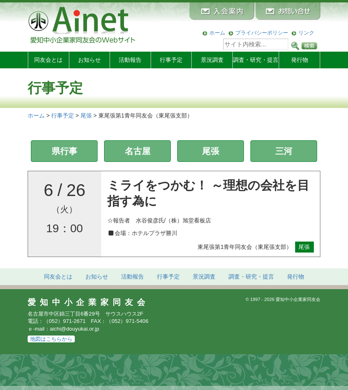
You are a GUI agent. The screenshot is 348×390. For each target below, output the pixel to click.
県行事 (64, 151)
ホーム (217, 33)
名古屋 (137, 151)
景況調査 (212, 60)
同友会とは (48, 60)
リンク (306, 33)
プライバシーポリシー (261, 33)
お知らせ (89, 60)
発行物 (299, 60)
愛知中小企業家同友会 (88, 302)
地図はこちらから (51, 339)
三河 (283, 151)
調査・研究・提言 (255, 60)
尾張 (210, 151)
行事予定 (171, 60)
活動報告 (130, 60)
